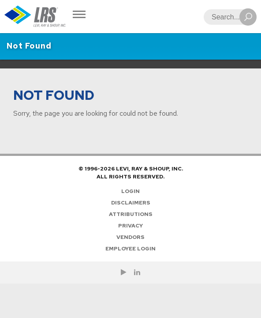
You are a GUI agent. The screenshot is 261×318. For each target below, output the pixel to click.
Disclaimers (130, 202)
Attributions (131, 214)
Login (130, 191)
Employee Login (130, 248)
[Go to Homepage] (35, 16)
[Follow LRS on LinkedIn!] (137, 272)
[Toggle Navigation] (79, 15)
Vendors (130, 237)
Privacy (130, 225)
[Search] (227, 17)
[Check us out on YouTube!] (124, 272)
